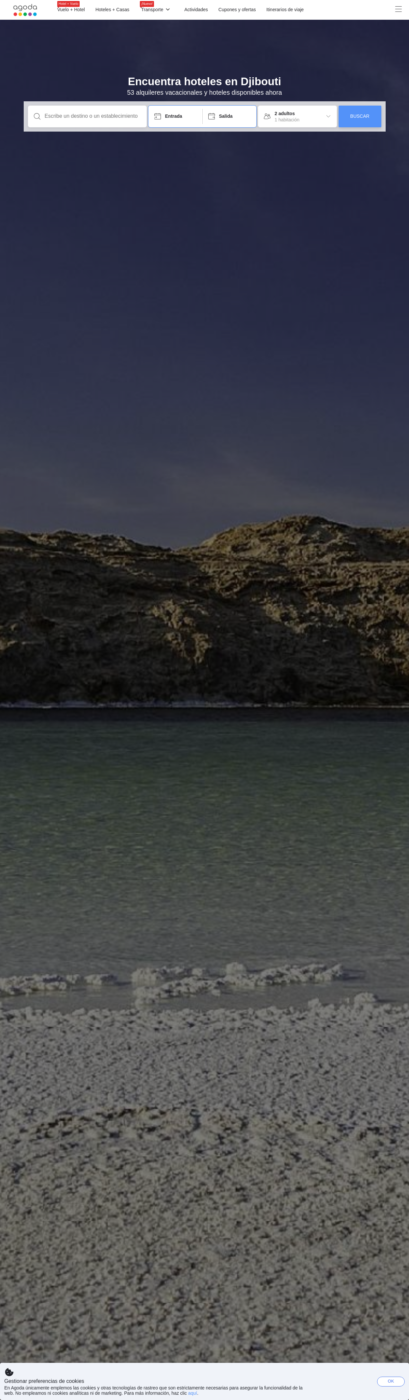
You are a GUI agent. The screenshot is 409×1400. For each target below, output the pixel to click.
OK (391, 1381)
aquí (192, 1393)
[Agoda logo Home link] (25, 10)
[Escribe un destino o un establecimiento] (93, 116)
